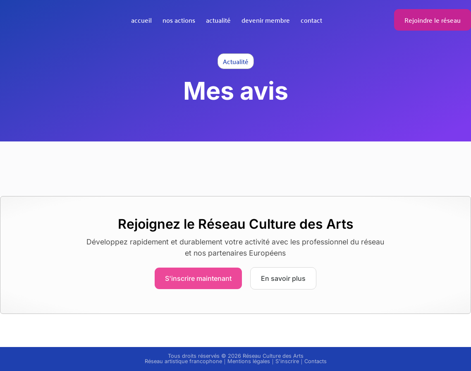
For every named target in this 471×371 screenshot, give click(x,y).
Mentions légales (248, 361)
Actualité (218, 20)
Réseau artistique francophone (183, 361)
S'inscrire (287, 361)
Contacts (315, 361)
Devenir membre (265, 20)
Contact (311, 20)
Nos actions (179, 20)
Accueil (141, 20)
